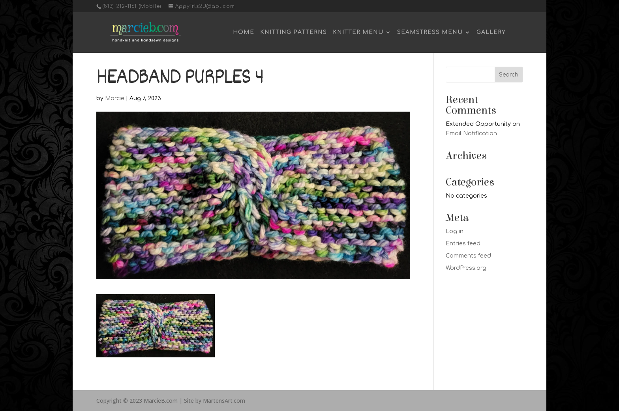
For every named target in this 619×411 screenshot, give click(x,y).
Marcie (114, 98)
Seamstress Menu (430, 32)
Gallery (491, 32)
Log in (454, 231)
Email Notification (471, 133)
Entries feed (463, 244)
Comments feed (468, 256)
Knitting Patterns (293, 32)
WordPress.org (466, 268)
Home (243, 32)
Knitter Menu (358, 32)
